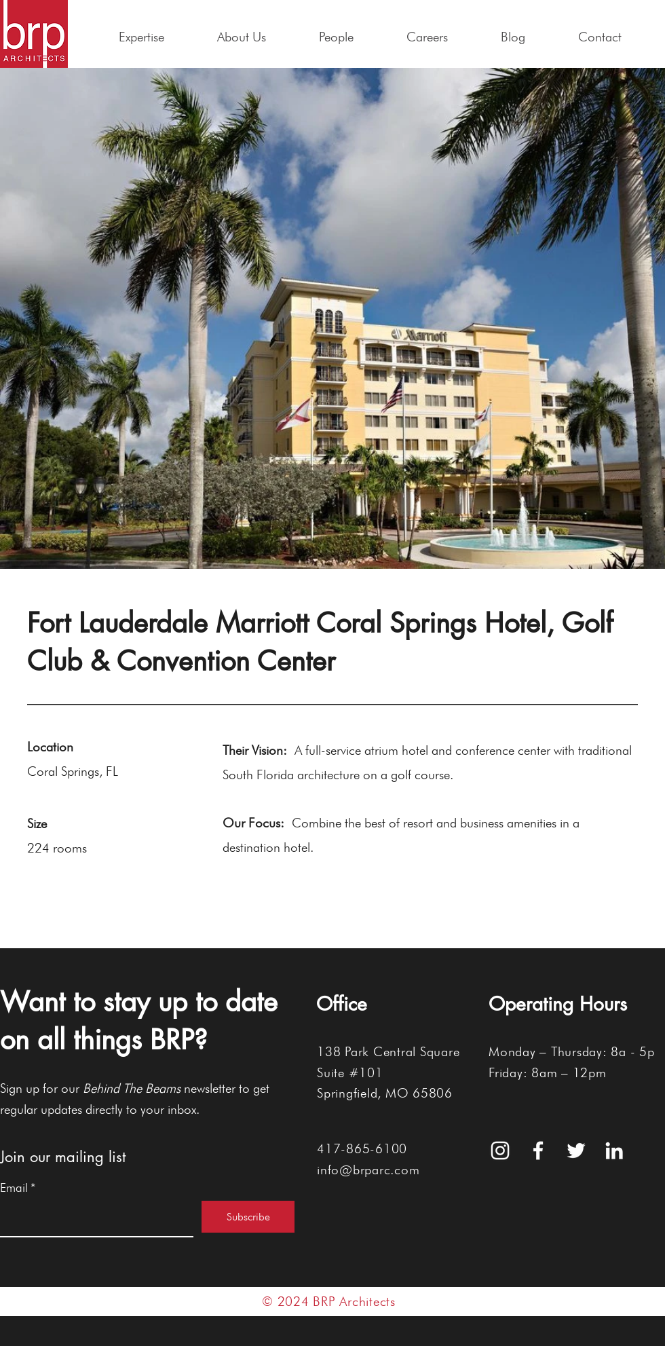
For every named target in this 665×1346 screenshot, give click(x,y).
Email (18, 1187)
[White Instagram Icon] (500, 1150)
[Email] (92, 1218)
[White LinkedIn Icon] (614, 1150)
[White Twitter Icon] (576, 1150)
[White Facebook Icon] (538, 1150)
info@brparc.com (368, 1169)
